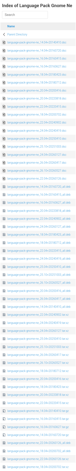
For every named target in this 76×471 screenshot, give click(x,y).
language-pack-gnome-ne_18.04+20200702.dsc (36, 114)
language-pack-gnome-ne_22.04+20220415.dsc (36, 106)
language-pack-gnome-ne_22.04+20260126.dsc (36, 178)
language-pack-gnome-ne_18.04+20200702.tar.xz (38, 467)
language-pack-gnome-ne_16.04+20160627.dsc (36, 66)
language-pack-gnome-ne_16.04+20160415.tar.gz (38, 418)
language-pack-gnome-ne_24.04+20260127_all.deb (39, 226)
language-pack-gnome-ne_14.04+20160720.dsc (36, 50)
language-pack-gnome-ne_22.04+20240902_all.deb (39, 218)
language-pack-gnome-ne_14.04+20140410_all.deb (39, 306)
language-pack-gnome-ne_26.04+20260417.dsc (36, 162)
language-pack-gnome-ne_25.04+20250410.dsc (36, 138)
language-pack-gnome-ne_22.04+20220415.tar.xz (38, 403)
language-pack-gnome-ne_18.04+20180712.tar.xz (38, 371)
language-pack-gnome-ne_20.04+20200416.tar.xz (38, 379)
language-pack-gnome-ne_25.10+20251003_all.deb (39, 274)
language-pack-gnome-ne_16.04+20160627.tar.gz (38, 427)
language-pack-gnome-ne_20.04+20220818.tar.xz (38, 394)
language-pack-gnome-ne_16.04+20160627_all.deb (39, 202)
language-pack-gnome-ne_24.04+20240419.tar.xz (38, 322)
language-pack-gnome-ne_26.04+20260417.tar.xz (38, 354)
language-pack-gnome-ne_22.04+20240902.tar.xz (38, 314)
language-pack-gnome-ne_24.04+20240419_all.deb (39, 258)
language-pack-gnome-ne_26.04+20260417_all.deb (39, 298)
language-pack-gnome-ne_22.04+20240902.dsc (36, 122)
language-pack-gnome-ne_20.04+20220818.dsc (36, 98)
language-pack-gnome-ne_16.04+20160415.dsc (36, 58)
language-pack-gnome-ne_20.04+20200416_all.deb (39, 290)
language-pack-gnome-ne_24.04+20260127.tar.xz (38, 330)
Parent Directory (17, 34)
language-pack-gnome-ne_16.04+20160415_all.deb (39, 194)
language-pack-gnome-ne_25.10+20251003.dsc (36, 146)
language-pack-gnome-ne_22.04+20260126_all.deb (39, 443)
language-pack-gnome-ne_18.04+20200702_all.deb (39, 451)
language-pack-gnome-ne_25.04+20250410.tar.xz (38, 338)
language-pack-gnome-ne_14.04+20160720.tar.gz (38, 435)
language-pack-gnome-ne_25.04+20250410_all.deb (39, 266)
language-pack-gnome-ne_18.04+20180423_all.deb (39, 234)
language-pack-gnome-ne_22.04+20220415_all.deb (39, 250)
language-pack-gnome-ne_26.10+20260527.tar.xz (38, 362)
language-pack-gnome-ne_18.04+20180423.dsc (36, 74)
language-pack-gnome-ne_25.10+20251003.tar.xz (38, 347)
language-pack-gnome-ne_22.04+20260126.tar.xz (38, 459)
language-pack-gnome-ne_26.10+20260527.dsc (36, 170)
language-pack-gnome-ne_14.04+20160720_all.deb (39, 186)
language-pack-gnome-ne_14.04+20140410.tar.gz (38, 411)
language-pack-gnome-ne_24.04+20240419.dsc (36, 130)
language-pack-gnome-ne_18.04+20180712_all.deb (39, 242)
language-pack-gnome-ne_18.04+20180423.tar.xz (38, 386)
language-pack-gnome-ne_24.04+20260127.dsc (36, 154)
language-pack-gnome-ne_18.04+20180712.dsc (36, 82)
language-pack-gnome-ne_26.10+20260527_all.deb (39, 282)
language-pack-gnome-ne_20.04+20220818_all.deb (39, 210)
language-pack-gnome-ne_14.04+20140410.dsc (36, 42)
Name (11, 26)
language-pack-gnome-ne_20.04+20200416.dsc (36, 90)
